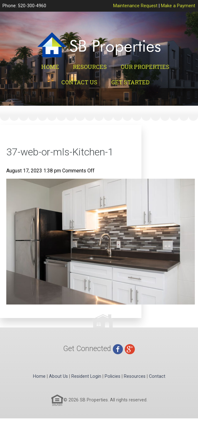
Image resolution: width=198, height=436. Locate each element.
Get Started (130, 82)
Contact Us (79, 82)
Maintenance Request (135, 5)
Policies (112, 376)
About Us (58, 376)
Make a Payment (178, 5)
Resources (90, 66)
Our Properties (145, 66)
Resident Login (86, 376)
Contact (157, 376)
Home (50, 66)
